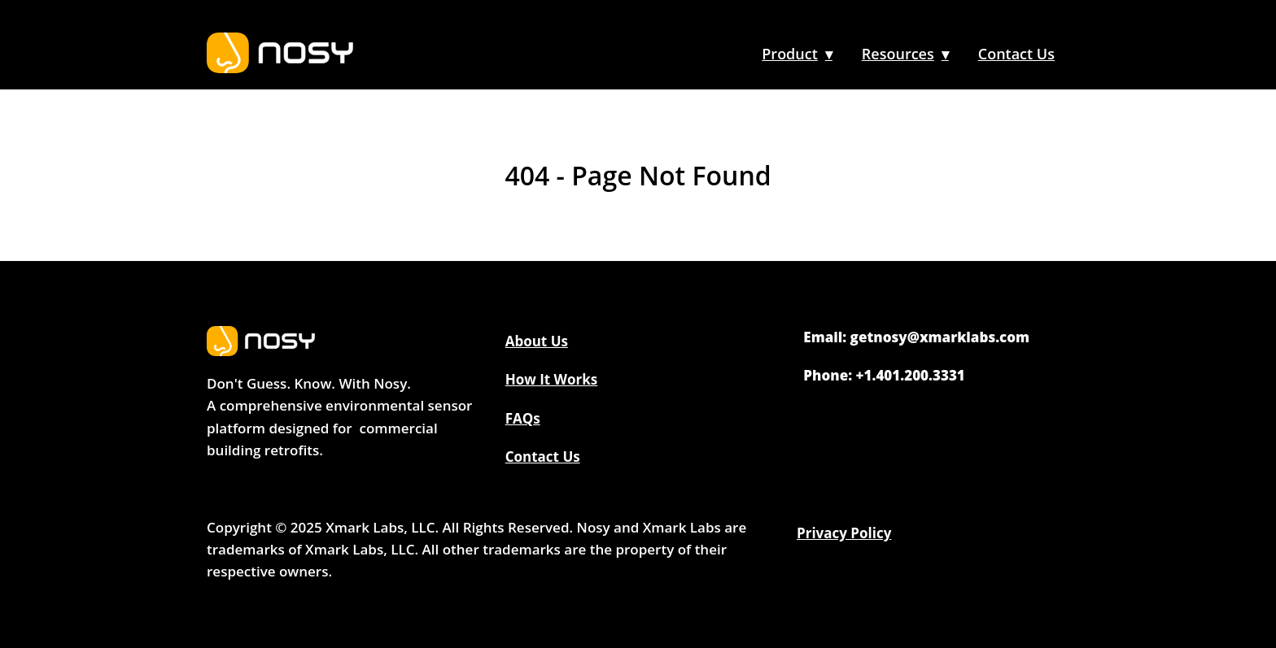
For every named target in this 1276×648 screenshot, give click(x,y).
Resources (898, 53)
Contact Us (1016, 53)
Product (790, 53)
